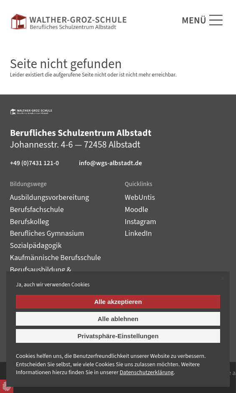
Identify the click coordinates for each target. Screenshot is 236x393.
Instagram (140, 222)
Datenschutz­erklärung (146, 372)
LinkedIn (138, 233)
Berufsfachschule (37, 209)
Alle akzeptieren (118, 301)
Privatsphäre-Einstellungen (117, 335)
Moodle (136, 209)
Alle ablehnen (118, 318)
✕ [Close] (222, 279)
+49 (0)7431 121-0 (34, 163)
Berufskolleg (29, 222)
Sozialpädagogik (36, 245)
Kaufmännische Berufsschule (55, 258)
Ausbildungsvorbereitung (49, 197)
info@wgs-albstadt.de (110, 163)
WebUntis (140, 197)
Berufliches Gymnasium (47, 233)
